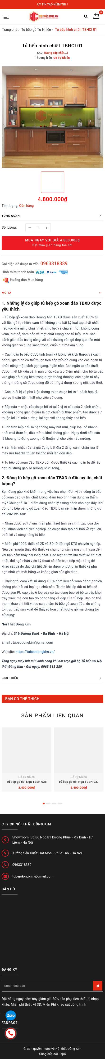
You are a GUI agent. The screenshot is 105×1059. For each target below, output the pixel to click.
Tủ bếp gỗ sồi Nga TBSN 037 (79, 781)
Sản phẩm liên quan (52, 716)
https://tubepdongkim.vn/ (35, 652)
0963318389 (54, 263)
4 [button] (60, 803)
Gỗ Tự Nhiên (26, 777)
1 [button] (44, 803)
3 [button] (54, 803)
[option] (52, 117)
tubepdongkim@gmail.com (33, 876)
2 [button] (48, 803)
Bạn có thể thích (22, 699)
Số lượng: (9, 227)
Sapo (62, 1054)
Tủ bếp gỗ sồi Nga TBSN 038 (26, 781)
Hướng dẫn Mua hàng (23, 280)
